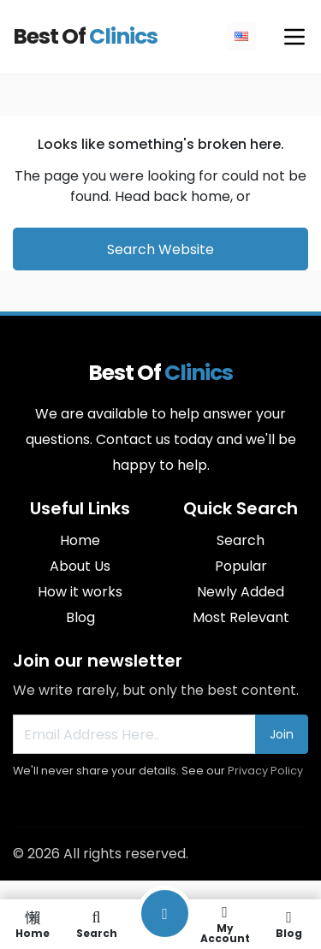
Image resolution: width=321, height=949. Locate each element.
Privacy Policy (265, 770)
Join (282, 734)
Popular (241, 566)
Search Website (160, 249)
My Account (225, 924)
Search (241, 540)
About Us (80, 566)
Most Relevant (241, 617)
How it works (80, 592)
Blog (80, 617)
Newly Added (240, 592)
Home (80, 540)
